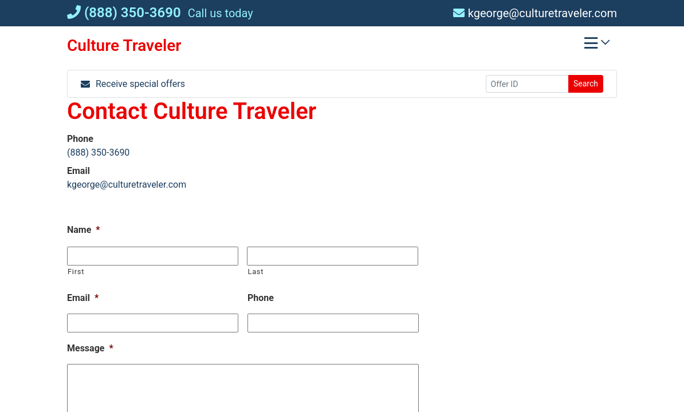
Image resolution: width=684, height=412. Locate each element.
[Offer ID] (527, 84)
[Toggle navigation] (597, 45)
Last (255, 271)
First (76, 271)
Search (585, 83)
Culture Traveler (124, 45)
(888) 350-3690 (124, 13)
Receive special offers (133, 83)
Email (83, 297)
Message (90, 348)
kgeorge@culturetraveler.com (535, 13)
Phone (260, 297)
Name (83, 229)
